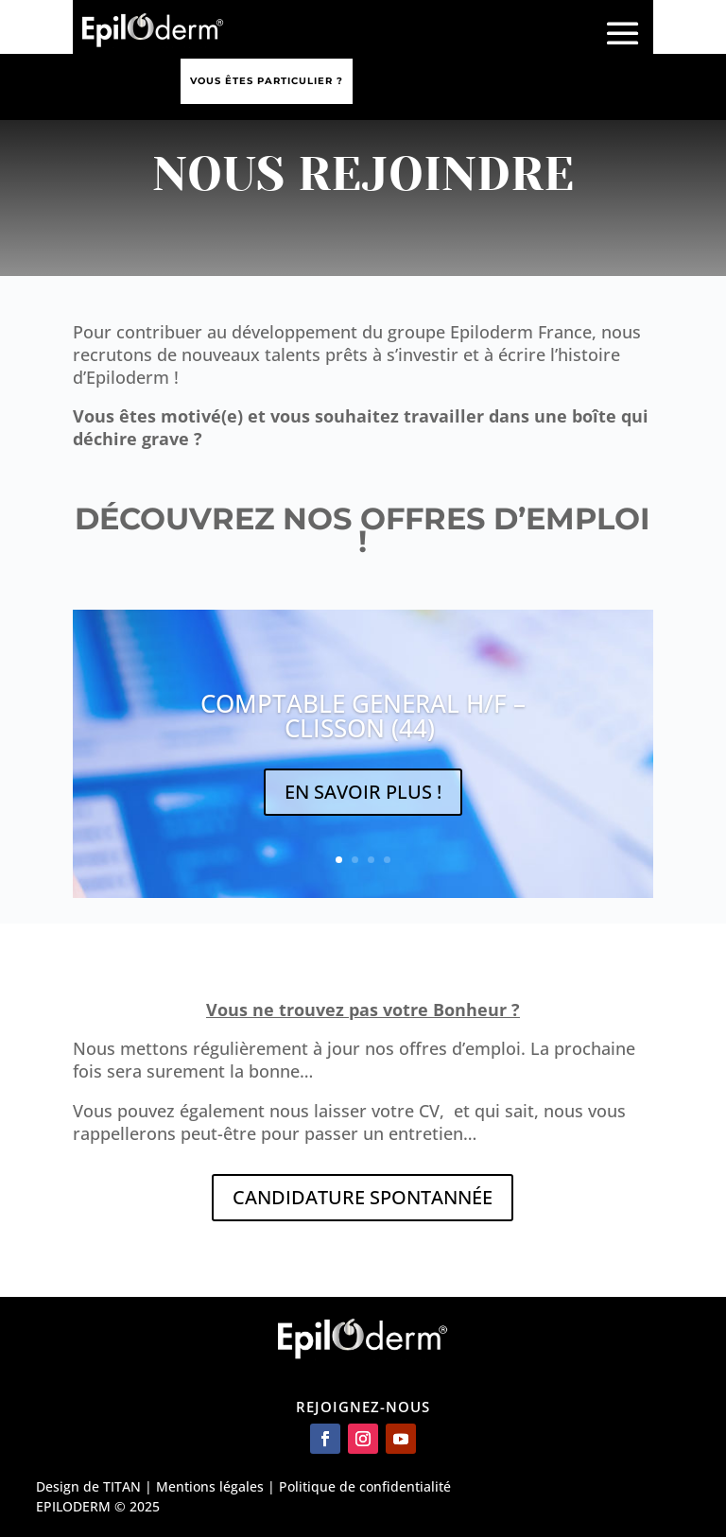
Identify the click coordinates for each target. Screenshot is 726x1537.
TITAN (122, 1486)
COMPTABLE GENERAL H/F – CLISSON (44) (363, 715)
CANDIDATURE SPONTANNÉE (363, 1197)
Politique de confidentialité (365, 1486)
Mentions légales (210, 1486)
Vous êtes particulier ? (266, 81)
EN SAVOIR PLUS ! (363, 791)
